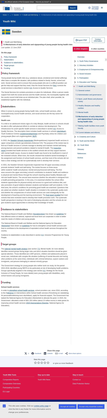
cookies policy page (41, 406)
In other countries (97, 49)
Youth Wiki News (44, 380)
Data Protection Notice (81, 384)
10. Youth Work (83, 145)
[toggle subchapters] (75, 61)
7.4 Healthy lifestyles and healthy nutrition (89, 107)
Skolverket (6, 226)
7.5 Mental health (83, 112)
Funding (7, 68)
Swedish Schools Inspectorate (22, 140)
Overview (80, 57)
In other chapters (81, 49)
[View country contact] (98, 40)
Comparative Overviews (12, 384)
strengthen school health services (21, 290)
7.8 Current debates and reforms (89, 132)
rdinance (10, 293)
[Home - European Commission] (14, 8)
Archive (80, 158)
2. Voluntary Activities (85, 65)
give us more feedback (64, 363)
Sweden (16, 15)
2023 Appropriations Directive (37, 303)
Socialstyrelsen (39, 214)
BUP (34, 136)
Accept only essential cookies (91, 407)
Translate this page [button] (95, 7)
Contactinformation (98, 40)
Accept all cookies (67, 407)
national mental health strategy (16, 249)
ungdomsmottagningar (28, 134)
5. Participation (83, 78)
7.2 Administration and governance (89, 95)
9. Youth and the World (85, 141)
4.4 (42, 235)
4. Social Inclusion (84, 74)
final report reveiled (53, 195)
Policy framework (10, 57)
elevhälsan (61, 131)
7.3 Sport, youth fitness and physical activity (90, 100)
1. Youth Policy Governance (87, 61)
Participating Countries (11, 388)
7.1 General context (84, 90)
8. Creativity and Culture (86, 137)
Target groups (9, 65)
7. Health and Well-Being (30, 15)
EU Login (6, 391)
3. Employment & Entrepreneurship (90, 69)
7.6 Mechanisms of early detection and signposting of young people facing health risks (91, 119)
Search (73, 8)
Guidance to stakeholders (13, 63)
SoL (54, 85)
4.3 (44, 271)
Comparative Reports (11, 380)
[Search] (52, 8)
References (81, 153)
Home (5, 15)
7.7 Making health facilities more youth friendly (91, 127)
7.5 (38, 249)
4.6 (31, 88)
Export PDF (82, 40)
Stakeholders (9, 60)
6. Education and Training (86, 82)
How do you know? (43, 2)
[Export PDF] (82, 40)
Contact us (77, 380)
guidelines (60, 214)
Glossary (80, 149)
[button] (89, 8)
